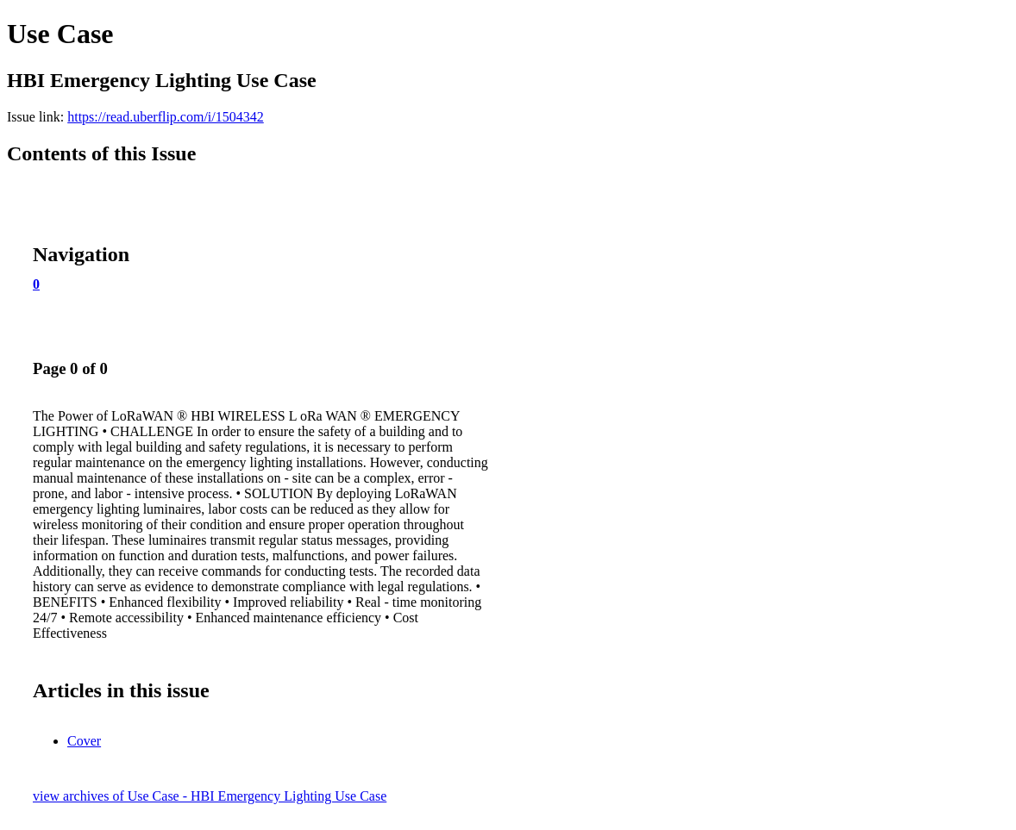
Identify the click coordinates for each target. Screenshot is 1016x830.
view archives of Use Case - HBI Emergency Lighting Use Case (209, 796)
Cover (84, 740)
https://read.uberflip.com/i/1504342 (165, 116)
